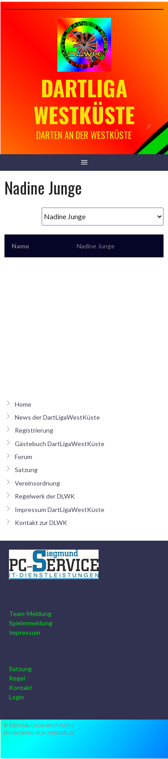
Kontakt (20, 687)
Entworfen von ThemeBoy (39, 733)
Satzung (26, 469)
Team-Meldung (30, 613)
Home (23, 404)
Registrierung (34, 430)
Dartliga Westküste (84, 101)
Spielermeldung (30, 623)
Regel (17, 678)
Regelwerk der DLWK (45, 496)
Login (16, 697)
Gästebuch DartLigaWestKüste (59, 443)
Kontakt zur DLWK (41, 522)
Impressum (24, 632)
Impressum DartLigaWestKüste (59, 509)
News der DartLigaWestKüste (57, 417)
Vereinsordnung (37, 483)
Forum (23, 456)
